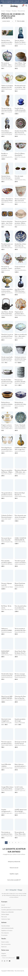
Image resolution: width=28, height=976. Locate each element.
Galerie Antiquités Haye (6, 835)
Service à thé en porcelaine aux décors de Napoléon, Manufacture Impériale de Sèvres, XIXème (7, 41)
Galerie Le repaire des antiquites (8, 813)
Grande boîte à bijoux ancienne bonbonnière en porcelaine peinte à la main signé (7, 675)
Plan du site (4, 916)
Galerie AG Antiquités (6, 474)
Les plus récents (6, 21)
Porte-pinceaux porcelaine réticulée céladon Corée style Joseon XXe (20, 381)
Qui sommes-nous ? (6, 907)
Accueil (3, 905)
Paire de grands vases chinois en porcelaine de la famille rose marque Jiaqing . (20, 516)
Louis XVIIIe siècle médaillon (6, 765)
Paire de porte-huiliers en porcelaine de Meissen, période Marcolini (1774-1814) (20, 607)
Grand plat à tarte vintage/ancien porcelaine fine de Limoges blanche (6, 720)
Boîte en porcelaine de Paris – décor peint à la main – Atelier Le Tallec (21, 335)
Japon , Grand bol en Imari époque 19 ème (7, 199)
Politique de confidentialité (7, 912)
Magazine (3, 953)
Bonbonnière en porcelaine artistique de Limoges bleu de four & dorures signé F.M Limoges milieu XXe (6, 403)
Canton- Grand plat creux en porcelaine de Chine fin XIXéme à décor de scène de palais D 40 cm (20, 426)
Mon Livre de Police (5, 944)
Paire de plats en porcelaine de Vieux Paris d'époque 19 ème (7, 833)
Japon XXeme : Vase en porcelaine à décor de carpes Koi (20, 64)
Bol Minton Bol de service (6, 607)
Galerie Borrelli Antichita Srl (21, 270)
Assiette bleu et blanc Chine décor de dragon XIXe (20, 245)
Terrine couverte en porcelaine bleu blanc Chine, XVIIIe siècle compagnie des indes (20, 629)
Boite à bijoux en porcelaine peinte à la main (20, 765)
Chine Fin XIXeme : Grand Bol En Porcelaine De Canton (20, 154)
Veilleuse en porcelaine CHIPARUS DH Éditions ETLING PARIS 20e (7, 629)
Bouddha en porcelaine (4, 154)
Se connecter (4, 935)
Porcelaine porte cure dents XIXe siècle (7, 245)
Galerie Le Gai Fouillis (6, 360)
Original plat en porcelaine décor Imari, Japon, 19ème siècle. (20, 313)
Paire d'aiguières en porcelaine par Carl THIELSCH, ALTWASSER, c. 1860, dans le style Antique (7, 448)
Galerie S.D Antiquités (20, 451)
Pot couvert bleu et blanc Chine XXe (6, 539)
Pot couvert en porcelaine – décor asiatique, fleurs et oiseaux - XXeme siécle (6, 64)
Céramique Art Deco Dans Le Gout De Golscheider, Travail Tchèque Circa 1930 (20, 697)
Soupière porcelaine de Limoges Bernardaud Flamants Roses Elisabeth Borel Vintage (20, 720)
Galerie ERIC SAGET (6, 519)
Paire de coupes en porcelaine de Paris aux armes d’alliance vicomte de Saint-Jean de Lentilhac (7, 743)
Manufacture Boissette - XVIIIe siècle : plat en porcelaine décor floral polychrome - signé (21, 471)
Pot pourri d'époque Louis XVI (6, 584)
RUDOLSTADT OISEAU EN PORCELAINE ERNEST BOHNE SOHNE (5, 652)
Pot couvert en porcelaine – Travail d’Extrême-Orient (6, 267)
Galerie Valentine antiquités (21, 496)
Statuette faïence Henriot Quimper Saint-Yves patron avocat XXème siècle (6, 177)
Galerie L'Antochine (5, 406)
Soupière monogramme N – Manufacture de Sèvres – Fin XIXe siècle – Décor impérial (6, 810)
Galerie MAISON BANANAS (21, 293)
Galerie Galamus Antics (20, 315)
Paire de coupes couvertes (19, 177)
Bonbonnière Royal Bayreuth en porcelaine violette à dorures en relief (20, 494)
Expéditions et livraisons (6, 930)
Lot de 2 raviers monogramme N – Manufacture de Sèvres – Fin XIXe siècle (19, 788)
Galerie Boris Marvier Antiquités (8, 609)
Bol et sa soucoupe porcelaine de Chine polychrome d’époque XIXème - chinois (20, 675)
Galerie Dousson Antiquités (21, 179)
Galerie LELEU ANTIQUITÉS (21, 541)
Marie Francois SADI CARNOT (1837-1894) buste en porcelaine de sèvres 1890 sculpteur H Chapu (7, 697)
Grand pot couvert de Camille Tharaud (20, 742)
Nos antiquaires (5, 933)
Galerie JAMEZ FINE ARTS (7, 428)
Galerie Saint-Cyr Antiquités (21, 654)
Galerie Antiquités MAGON (21, 564)
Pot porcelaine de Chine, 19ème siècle (20, 833)
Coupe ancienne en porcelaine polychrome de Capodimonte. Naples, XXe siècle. (20, 267)
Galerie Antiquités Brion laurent (8, 700)
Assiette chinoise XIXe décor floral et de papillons (20, 132)
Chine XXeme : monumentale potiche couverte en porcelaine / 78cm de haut (7, 132)
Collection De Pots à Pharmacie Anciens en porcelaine (7, 516)
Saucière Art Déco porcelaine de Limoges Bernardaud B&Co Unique (7, 381)
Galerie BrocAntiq (5, 270)
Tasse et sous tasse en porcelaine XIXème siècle (20, 222)
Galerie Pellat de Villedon (7, 587)
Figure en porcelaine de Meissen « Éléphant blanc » (7, 471)
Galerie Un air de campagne (7, 202)
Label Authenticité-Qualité (7, 928)
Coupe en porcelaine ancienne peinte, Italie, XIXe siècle (6, 290)
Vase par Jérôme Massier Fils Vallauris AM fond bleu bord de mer (21, 41)
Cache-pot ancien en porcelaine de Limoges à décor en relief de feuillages (21, 358)
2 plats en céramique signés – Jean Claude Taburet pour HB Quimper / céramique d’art (7, 222)
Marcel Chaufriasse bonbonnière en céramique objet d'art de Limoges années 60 (21, 584)
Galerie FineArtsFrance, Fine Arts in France (11, 496)
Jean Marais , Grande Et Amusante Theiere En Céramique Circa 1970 (7, 313)
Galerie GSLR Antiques (6, 89)
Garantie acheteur (5, 926)
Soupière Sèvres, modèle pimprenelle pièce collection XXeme (20, 109)
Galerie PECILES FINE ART (21, 632)
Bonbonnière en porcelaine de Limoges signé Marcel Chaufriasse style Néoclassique (21, 403)
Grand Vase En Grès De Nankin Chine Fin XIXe (20, 652)
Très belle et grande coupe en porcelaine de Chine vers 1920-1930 (20, 562)
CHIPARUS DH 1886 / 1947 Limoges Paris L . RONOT (21, 448)
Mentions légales (5, 914)
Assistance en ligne (5, 919)
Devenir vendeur (5, 942)
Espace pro (4, 946)
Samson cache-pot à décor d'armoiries (20, 199)
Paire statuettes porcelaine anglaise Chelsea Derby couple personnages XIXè (7, 562)
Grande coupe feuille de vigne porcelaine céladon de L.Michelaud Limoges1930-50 (6, 358)
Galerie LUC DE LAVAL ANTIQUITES (10, 179)
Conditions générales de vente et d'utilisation (11, 909)
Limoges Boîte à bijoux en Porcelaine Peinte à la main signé (7, 788)
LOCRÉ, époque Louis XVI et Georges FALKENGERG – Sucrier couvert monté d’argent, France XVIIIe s (21, 810)
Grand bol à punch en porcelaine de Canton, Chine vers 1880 (7, 335)
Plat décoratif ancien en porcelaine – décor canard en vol (20, 86)
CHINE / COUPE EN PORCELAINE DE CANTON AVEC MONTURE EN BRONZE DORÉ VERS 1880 (21, 539)
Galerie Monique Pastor (6, 247)
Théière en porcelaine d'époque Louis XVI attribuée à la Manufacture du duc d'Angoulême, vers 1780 (7, 86)
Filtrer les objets (19, 21)
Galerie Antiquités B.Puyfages (8, 157)
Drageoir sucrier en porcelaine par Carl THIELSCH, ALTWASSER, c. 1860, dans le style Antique (7, 426)
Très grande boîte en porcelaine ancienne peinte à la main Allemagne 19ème (6, 494)
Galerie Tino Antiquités (6, 44)
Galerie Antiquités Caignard (21, 44)
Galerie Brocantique (19, 519)
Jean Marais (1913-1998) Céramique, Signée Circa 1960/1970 (20, 290)
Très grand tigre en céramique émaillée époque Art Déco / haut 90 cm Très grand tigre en (6, 109)
